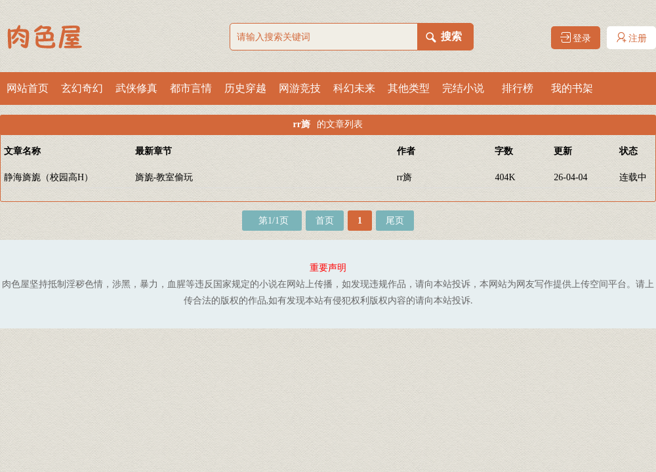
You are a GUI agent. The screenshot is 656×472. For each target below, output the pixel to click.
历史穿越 (245, 88)
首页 (325, 221)
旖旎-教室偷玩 (164, 177)
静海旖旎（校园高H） (48, 177)
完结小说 (463, 88)
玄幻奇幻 (82, 88)
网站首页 (28, 88)
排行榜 (517, 88)
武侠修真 (136, 88)
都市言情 (191, 88)
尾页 (395, 221)
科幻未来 (354, 88)
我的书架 (572, 88)
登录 (576, 37)
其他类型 (409, 88)
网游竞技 (300, 88)
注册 (631, 37)
